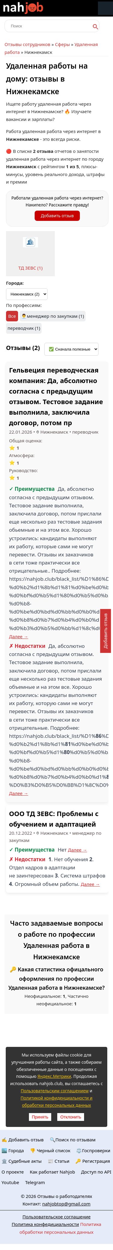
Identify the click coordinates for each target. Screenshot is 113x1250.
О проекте (13, 1172)
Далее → (18, 636)
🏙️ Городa (13, 1150)
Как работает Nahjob (52, 1172)
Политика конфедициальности (45, 1224)
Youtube (10, 1182)
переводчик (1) (24, 328)
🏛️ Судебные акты (22, 1161)
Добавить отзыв (57, 215)
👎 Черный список (50, 1150)
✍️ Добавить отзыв (23, 1140)
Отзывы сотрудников (27, 44)
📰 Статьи (58, 1161)
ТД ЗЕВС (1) (30, 268)
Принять (40, 1117)
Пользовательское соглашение (57, 1217)
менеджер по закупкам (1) (55, 316)
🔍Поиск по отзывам (73, 1140)
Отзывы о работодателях (64, 1196)
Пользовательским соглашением (55, 1091)
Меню (105, 8)
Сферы (62, 44)
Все (12, 316)
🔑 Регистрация (92, 1161)
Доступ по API (96, 1172)
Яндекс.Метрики (54, 1076)
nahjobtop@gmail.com (66, 1204)
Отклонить (70, 1117)
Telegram (35, 1182)
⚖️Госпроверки (93, 1150)
